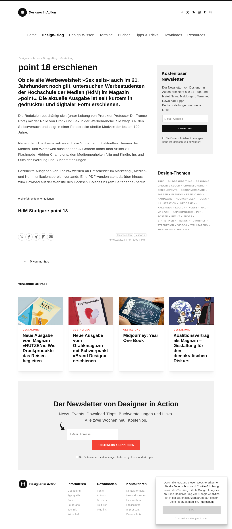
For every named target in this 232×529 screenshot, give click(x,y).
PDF (198, 212)
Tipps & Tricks (146, 35)
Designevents (168, 190)
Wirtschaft (74, 514)
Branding (203, 181)
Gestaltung (66, 58)
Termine (106, 35)
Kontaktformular (135, 490)
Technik (72, 509)
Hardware (165, 198)
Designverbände (193, 190)
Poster (163, 216)
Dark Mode (205, 12)
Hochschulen (124, 235)
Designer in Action (37, 12)
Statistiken (166, 220)
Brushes (102, 500)
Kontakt (199, 12)
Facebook (182, 12)
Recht (175, 216)
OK (191, 510)
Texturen (102, 504)
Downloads (173, 35)
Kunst (193, 207)
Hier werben (133, 500)
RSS (193, 12)
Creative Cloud (169, 185)
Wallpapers (199, 225)
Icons (203, 198)
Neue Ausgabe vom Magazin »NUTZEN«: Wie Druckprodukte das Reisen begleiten (39, 348)
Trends (182, 220)
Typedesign (166, 225)
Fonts (100, 490)
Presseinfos (133, 504)
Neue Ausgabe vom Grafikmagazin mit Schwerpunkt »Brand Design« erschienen (90, 348)
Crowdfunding (194, 185)
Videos (182, 225)
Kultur (180, 207)
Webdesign (165, 229)
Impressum (207, 501)
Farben (163, 194)
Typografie (74, 495)
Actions (101, 495)
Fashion (177, 194)
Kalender (165, 207)
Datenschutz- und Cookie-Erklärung (196, 486)
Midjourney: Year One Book (140, 338)
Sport (188, 216)
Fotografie (74, 504)
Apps (161, 181)
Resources (196, 35)
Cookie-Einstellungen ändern (191, 518)
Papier (71, 500)
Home (32, 35)
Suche (211, 12)
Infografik (187, 203)
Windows (183, 229)
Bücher (124, 35)
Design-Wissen (81, 35)
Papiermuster (183, 212)
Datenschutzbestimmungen (186, 138)
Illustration (167, 203)
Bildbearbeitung (180, 181)
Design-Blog (53, 35)
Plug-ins (102, 509)
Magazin (140, 235)
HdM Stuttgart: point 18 (43, 210)
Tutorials (198, 220)
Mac (204, 207)
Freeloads (194, 194)
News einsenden (136, 495)
